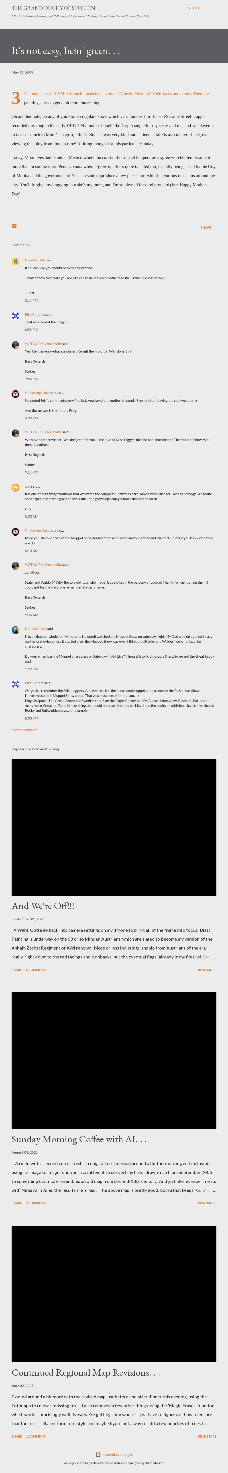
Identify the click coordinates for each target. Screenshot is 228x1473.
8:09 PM (31, 418)
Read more (207, 970)
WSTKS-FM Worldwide (43, 343)
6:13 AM (32, 550)
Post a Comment (24, 730)
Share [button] (206, 227)
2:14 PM (31, 300)
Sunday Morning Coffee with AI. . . (79, 1138)
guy (28, 486)
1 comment (35, 1436)
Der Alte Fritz (35, 628)
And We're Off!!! (43, 905)
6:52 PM (31, 329)
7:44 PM (31, 379)
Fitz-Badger (34, 314)
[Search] (194, 8)
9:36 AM (32, 615)
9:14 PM (31, 472)
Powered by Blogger (114, 1454)
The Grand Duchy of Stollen (53, 7)
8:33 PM (31, 718)
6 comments (36, 970)
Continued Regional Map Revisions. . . (86, 1372)
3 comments (36, 1203)
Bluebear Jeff (35, 260)
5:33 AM (32, 516)
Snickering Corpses (39, 392)
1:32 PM (31, 669)
